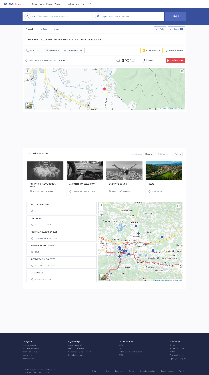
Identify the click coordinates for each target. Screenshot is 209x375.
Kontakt (131, 371)
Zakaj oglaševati (75, 345)
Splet (34, 4)
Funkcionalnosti (29, 345)
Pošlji (162, 29)
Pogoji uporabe (167, 371)
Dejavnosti (96, 371)
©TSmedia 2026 (179, 109)
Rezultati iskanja (30, 358)
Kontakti (43, 29)
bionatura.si (54, 50)
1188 (88, 4)
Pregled (29, 29)
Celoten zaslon (182, 71)
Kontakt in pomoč (177, 348)
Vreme (57, 4)
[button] (27, 81)
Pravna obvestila (177, 355)
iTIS (82, 4)
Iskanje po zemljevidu (32, 352)
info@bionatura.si (75, 50)
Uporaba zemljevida (31, 348)
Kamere (150, 61)
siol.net (71, 4)
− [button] (27, 76)
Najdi (176, 16)
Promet (49, 4)
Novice (41, 4)
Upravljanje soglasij (178, 358)
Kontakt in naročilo (76, 355)
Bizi (77, 4)
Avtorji (172, 352)
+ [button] (27, 72)
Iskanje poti (27, 355)
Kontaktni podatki (153, 50)
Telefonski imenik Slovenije (130, 352)
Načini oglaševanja (76, 348)
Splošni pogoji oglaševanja (79, 352)
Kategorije (119, 371)
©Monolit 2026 (168, 109)
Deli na (178, 29)
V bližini (57, 29)
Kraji (107, 371)
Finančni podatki (176, 50)
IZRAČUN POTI (176, 60)
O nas (172, 345)
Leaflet (160, 109)
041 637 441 (35, 50)
